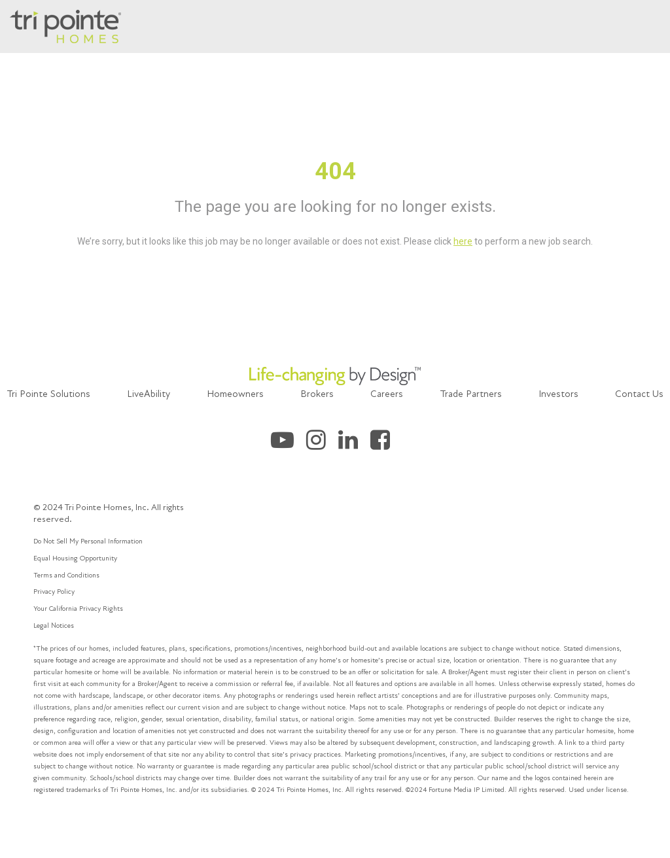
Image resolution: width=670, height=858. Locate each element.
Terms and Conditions (66, 575)
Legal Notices (53, 625)
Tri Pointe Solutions (48, 394)
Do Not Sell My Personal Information (88, 541)
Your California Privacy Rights (78, 608)
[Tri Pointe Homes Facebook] (385, 444)
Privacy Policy (54, 591)
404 (335, 171)
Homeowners (235, 394)
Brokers (317, 394)
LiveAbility (148, 394)
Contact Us (639, 394)
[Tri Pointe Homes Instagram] (322, 444)
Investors (558, 394)
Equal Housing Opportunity (75, 558)
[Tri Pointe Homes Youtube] (288, 444)
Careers (386, 394)
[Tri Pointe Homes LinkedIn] (354, 444)
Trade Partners (471, 394)
